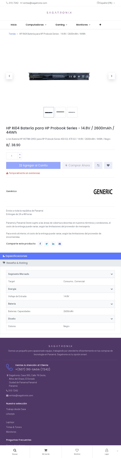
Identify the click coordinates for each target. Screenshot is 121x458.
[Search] (15, 451)
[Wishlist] (77, 451)
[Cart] (46, 451)
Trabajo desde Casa (16, 409)
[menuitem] (14, 24)
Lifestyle (10, 414)
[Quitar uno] (20, 157)
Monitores (11, 432)
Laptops (10, 422)
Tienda (12, 34)
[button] (106, 3)
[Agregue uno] (20, 154)
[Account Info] (106, 451)
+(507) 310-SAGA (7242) (32, 369)
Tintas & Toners (14, 427)
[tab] (60, 256)
